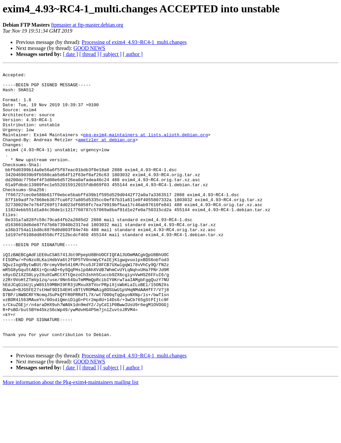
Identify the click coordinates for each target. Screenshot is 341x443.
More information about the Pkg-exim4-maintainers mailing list (71, 437)
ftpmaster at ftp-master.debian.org (87, 25)
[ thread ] (89, 54)
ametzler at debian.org (106, 155)
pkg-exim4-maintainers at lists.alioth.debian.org (145, 149)
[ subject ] (111, 54)
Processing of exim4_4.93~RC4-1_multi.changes (134, 42)
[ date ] (70, 54)
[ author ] (133, 54)
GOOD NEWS (89, 48)
